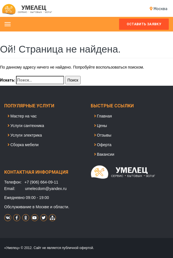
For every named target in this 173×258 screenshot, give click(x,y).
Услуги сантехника (26, 125)
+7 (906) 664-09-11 (41, 182)
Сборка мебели (23, 144)
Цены (100, 125)
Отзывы (102, 135)
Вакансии (104, 154)
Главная (103, 116)
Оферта (102, 144)
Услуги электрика (25, 135)
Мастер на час (22, 116)
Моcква (160, 8)
